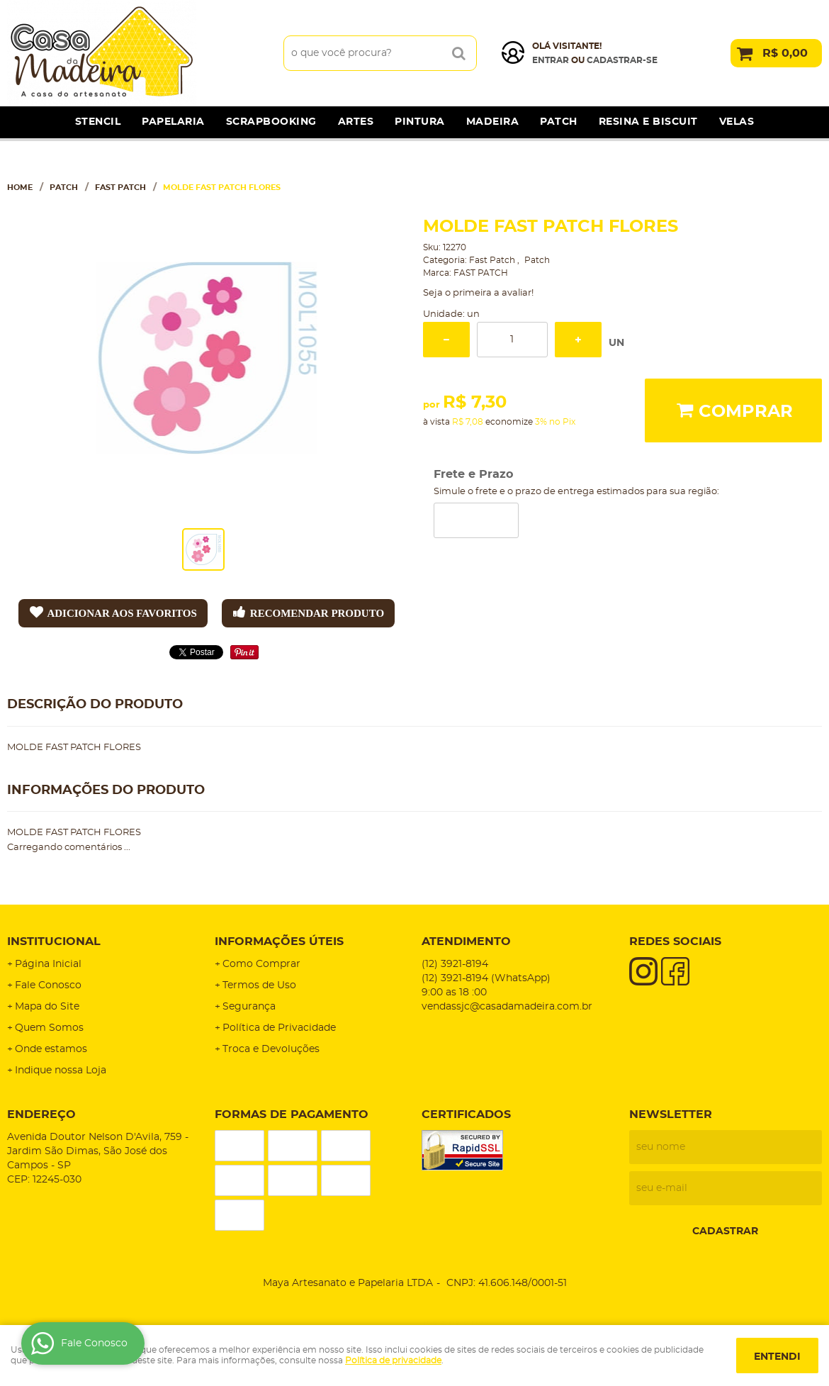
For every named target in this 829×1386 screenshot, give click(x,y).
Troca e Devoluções (271, 1049)
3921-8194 (455, 964)
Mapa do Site (47, 1007)
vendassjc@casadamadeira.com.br (507, 1007)
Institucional (54, 941)
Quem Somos (49, 1028)
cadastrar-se (622, 60)
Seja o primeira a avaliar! (478, 293)
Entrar (550, 60)
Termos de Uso (259, 985)
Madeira (492, 122)
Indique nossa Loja (60, 1070)
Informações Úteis (279, 941)
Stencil (98, 122)
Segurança (249, 1007)
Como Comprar (261, 964)
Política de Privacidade (279, 1028)
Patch (558, 122)
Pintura (420, 122)
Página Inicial (48, 964)
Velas (737, 122)
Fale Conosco (48, 985)
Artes (356, 122)
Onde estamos (51, 1049)
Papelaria (173, 122)
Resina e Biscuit (648, 122)
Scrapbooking (271, 122)
